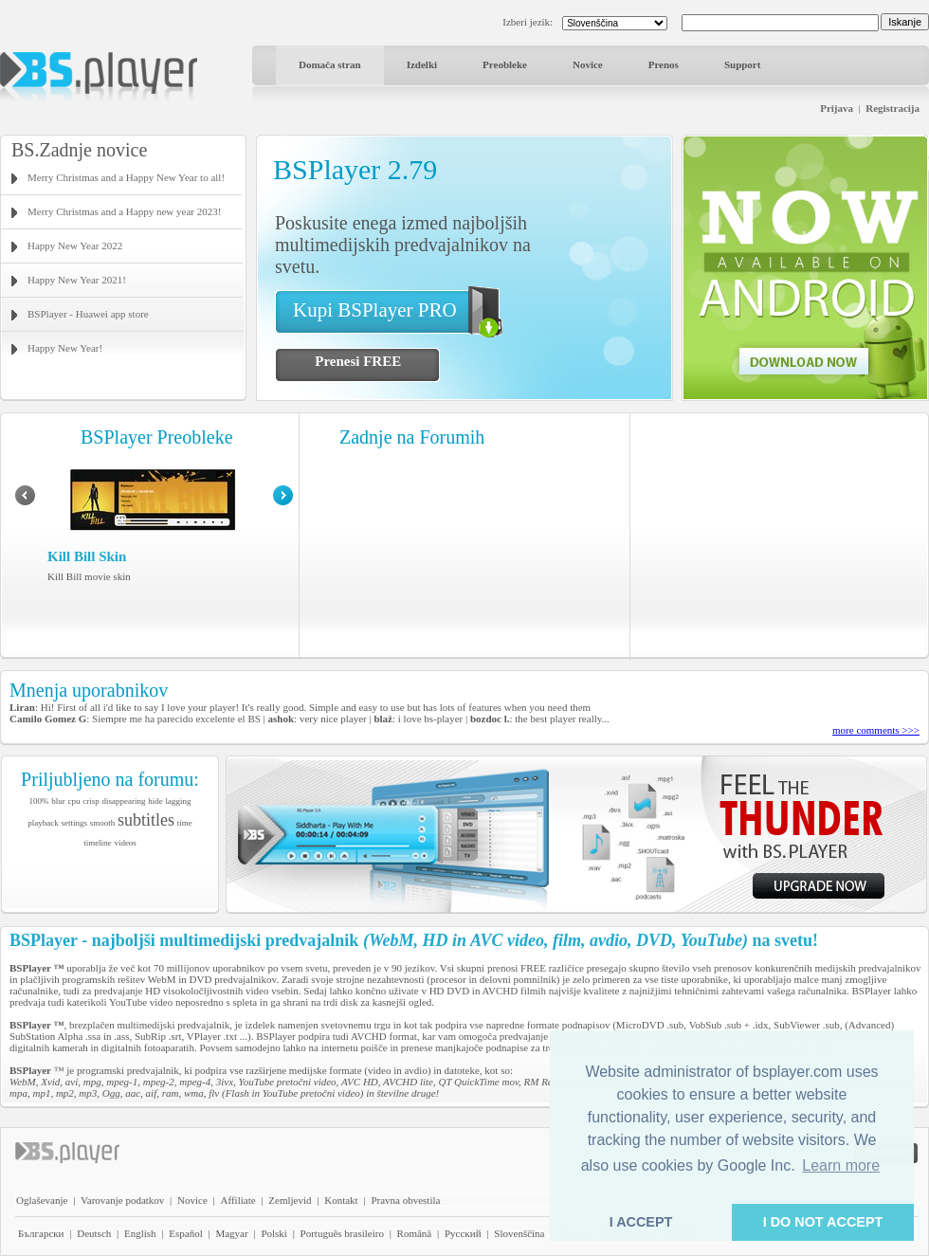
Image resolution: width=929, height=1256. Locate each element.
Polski (274, 1233)
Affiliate (238, 1200)
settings (74, 823)
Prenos (663, 64)
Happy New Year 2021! (76, 279)
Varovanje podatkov (122, 1200)
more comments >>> (876, 730)
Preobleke (505, 64)
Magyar (231, 1233)
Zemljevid (289, 1200)
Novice (588, 64)
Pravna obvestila (405, 1200)
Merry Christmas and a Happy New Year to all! (126, 177)
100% (39, 801)
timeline (97, 842)
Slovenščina (519, 1233)
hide (155, 801)
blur (58, 801)
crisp (91, 801)
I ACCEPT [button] (641, 1221)
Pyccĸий (463, 1233)
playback (42, 823)
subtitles (146, 819)
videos (125, 842)
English (140, 1233)
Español (185, 1233)
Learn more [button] (841, 1165)
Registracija (892, 108)
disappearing (124, 801)
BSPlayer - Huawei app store (88, 313)
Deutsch (94, 1233)
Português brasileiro (342, 1233)
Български (41, 1233)
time (184, 823)
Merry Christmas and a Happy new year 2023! (124, 211)
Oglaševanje (41, 1200)
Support (742, 64)
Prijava (836, 108)
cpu (74, 801)
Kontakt (340, 1200)
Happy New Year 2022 (74, 245)
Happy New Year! (64, 348)
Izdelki (422, 64)
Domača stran (330, 64)
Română (414, 1233)
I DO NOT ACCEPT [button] (823, 1221)
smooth (103, 823)
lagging (178, 801)
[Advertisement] (780, 535)
